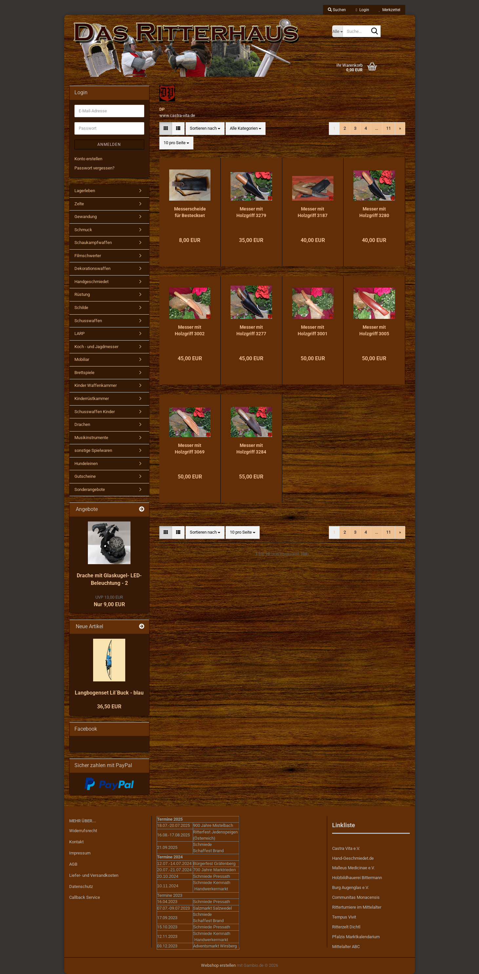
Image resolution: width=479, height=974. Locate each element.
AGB (73, 864)
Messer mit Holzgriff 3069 (190, 448)
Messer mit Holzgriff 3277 (251, 330)
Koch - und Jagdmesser (96, 346)
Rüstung (82, 294)
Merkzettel (389, 10)
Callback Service (84, 897)
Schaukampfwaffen (93, 242)
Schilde (81, 307)
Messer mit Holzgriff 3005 (374, 330)
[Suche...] (337, 31)
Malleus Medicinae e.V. (353, 867)
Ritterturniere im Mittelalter (356, 907)
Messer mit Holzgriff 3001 (313, 330)
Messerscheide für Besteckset (190, 212)
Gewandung (85, 216)
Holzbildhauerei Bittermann (357, 877)
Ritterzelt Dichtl (346, 926)
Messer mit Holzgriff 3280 (374, 212)
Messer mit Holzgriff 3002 (190, 330)
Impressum (79, 853)
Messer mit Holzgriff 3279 (251, 212)
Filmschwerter (87, 255)
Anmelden (109, 144)
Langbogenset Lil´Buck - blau (109, 693)
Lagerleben (84, 190)
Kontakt (76, 841)
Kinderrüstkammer (91, 398)
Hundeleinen (86, 463)
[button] (165, 128)
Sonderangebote (89, 489)
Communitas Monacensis (356, 897)
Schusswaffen (88, 320)
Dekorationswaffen (92, 268)
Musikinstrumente (91, 437)
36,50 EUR (109, 706)
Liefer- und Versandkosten (93, 875)
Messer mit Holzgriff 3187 (313, 212)
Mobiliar (81, 359)
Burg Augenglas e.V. (350, 887)
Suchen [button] (337, 10)
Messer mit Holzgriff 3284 (251, 448)
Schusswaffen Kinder (94, 411)
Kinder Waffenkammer (95, 385)
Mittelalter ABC (346, 946)
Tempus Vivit (344, 917)
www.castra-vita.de (177, 115)
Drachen (82, 424)
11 (388, 128)
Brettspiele (84, 372)
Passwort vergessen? (94, 168)
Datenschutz (81, 886)
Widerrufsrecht (83, 830)
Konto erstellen (88, 158)
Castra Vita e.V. (346, 848)
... (376, 128)
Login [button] (362, 10)
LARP (79, 333)
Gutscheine (85, 476)
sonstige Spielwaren (93, 450)
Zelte (79, 203)
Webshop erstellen (218, 965)
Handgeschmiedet (91, 281)
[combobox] (205, 128)
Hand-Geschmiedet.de (353, 858)
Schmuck (83, 229)
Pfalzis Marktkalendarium (356, 936)
